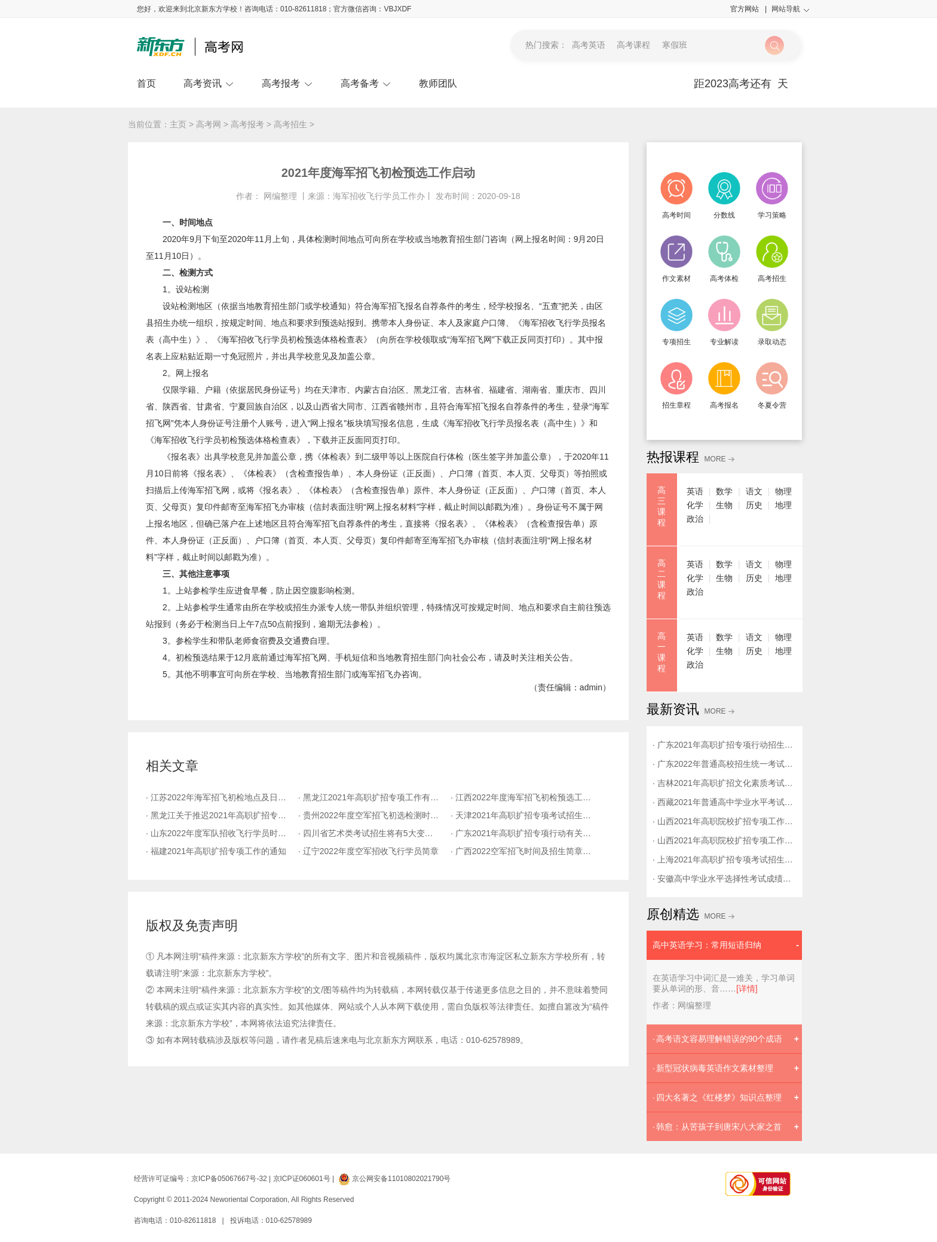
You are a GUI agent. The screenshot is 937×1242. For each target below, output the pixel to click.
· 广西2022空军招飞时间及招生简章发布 (525, 851)
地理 (783, 505)
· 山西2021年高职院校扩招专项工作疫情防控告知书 (724, 840)
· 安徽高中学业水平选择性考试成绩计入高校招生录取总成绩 (724, 878)
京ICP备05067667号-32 (229, 1178)
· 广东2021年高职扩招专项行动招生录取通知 (724, 745)
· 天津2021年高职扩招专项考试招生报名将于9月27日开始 (527, 815)
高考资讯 (208, 83)
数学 (724, 491)
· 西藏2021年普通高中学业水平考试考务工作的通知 (724, 802)
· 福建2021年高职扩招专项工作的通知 (216, 851)
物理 (783, 491)
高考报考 (287, 83)
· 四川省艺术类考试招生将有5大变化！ (370, 833)
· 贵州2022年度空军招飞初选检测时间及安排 (374, 815)
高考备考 (366, 83)
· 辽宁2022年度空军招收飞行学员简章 (368, 851)
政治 (695, 519)
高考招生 (290, 124)
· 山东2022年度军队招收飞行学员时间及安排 (222, 833)
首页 (146, 83)
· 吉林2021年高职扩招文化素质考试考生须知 (724, 783)
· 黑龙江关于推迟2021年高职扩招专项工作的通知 (222, 815)
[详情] (747, 988)
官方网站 (748, 9)
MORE (715, 459)
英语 (695, 491)
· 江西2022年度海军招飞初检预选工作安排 (527, 797)
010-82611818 (193, 1220)
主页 (178, 124)
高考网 (208, 124)
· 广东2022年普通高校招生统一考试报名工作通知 (724, 764)
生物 (724, 505)
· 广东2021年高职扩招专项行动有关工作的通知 (527, 833)
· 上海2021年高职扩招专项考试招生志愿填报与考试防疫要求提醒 (724, 859)
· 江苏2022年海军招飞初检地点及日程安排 (222, 797)
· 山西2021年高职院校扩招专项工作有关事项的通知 (724, 821)
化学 (695, 505)
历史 (754, 505)
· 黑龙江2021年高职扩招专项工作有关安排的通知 (374, 797)
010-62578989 (289, 1220)
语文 (754, 491)
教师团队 (438, 83)
